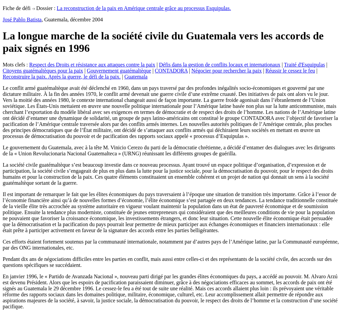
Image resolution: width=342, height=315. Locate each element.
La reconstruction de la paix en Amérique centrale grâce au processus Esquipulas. (144, 8)
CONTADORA (171, 70)
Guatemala (135, 77)
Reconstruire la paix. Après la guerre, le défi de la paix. (62, 77)
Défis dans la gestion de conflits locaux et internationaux (219, 64)
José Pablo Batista (22, 19)
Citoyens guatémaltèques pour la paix (43, 70)
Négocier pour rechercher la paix (226, 70)
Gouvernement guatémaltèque (119, 70)
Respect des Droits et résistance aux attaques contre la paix (92, 64)
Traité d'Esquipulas (304, 64)
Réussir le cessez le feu (290, 70)
